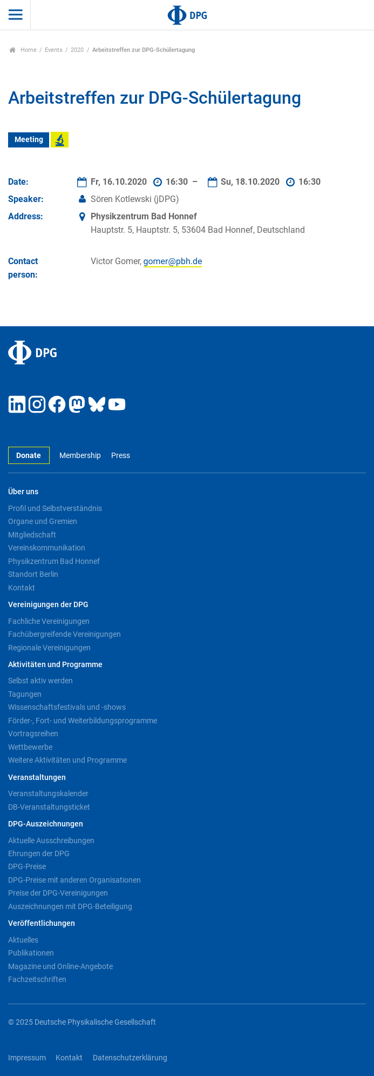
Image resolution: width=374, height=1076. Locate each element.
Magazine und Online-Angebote (60, 966)
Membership (80, 455)
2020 (77, 49)
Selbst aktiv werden (40, 680)
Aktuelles (23, 940)
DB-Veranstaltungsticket (49, 807)
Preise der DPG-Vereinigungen (58, 893)
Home (23, 49)
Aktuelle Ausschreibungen (51, 840)
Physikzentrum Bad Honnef (54, 561)
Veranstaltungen (37, 777)
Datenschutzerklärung (130, 1057)
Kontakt (21, 587)
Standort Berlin (33, 574)
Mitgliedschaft (32, 534)
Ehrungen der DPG (39, 853)
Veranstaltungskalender (48, 793)
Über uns (23, 491)
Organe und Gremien (42, 521)
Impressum (27, 1057)
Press (120, 455)
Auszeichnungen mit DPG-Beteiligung (70, 906)
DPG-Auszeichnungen (45, 824)
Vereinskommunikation (46, 547)
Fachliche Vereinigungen (49, 621)
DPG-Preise (27, 866)
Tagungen (25, 694)
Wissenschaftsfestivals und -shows (67, 707)
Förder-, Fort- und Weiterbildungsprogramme (82, 720)
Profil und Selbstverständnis (55, 508)
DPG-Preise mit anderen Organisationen (74, 880)
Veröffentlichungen (41, 923)
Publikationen (31, 953)
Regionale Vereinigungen (49, 647)
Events (54, 49)
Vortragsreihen (33, 733)
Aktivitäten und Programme (55, 664)
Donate (28, 455)
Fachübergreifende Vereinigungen (64, 634)
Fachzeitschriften (37, 979)
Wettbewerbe (30, 747)
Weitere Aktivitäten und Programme (67, 760)
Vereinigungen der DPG (48, 604)
